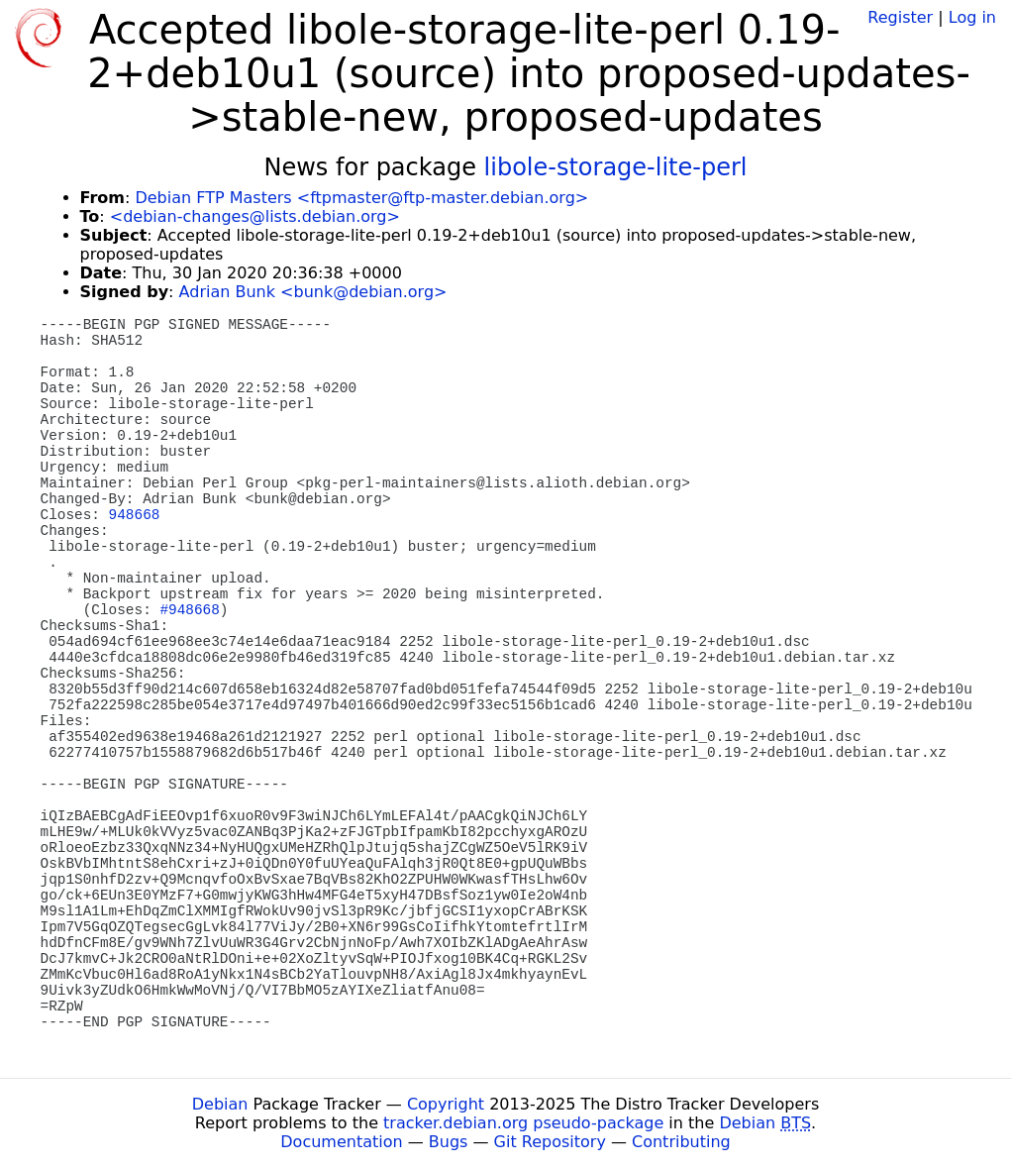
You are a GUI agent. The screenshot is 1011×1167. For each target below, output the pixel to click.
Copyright (445, 1104)
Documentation (341, 1141)
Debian (220, 1104)
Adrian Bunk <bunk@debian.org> (313, 291)
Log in (972, 17)
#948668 (189, 610)
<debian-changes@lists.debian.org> (255, 216)
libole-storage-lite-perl (616, 167)
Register (900, 17)
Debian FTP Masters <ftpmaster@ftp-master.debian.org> (361, 197)
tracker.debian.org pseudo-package (523, 1123)
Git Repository (550, 1141)
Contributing (681, 1141)
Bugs (448, 1141)
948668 (134, 515)
